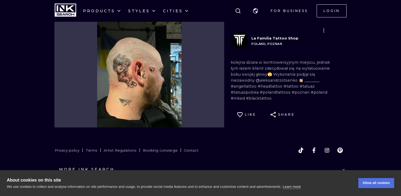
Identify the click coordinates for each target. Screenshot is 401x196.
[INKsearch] (65, 11)
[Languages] (255, 10)
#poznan (301, 92)
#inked (238, 98)
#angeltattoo (244, 86)
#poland (319, 92)
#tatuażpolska (245, 92)
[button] (255, 10)
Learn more (292, 187)
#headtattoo (270, 86)
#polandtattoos (276, 92)
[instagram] (327, 150)
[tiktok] (300, 150)
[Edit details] (323, 30)
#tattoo (291, 86)
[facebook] (313, 150)
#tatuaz (307, 86)
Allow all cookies (376, 184)
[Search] (238, 10)
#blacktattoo (259, 98)
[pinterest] (340, 150)
